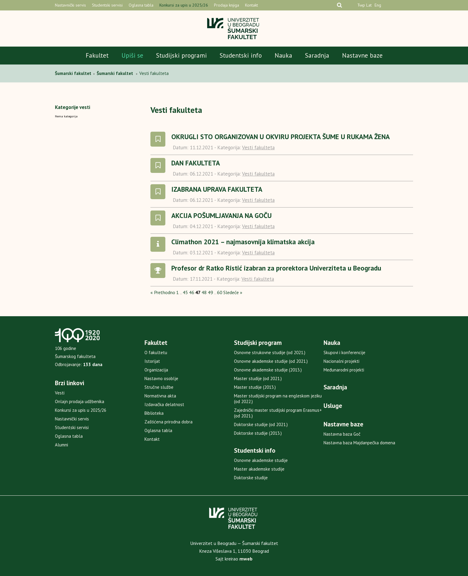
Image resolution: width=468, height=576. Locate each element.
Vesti (59, 393)
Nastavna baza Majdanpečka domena (359, 443)
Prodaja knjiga (226, 5)
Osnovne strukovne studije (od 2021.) (269, 352)
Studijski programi (181, 55)
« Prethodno (162, 292)
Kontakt (251, 5)
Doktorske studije (251, 477)
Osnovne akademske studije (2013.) (268, 370)
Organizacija (156, 370)
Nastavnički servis (70, 5)
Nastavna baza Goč (342, 434)
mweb (246, 559)
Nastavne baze (362, 55)
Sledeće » (232, 292)
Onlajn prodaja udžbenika (79, 401)
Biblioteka (154, 413)
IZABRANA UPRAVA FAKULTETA (216, 189)
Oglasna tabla (141, 5)
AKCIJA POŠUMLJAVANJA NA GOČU (221, 215)
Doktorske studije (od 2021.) (261, 424)
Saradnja (317, 55)
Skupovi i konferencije (344, 352)
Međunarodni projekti (344, 370)
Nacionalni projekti (341, 361)
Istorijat (152, 361)
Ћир (361, 5)
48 (204, 292)
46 (191, 292)
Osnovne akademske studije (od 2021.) (271, 361)
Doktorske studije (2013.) (258, 433)
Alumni (61, 445)
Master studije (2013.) (255, 387)
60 (219, 292)
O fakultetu (155, 352)
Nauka (283, 55)
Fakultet (97, 55)
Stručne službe (158, 387)
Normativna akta (160, 396)
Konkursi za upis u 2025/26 (183, 5)
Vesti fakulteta (258, 147)
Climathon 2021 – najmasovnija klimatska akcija (243, 241)
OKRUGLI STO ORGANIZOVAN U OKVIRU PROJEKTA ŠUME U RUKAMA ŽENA (280, 136)
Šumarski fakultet (74, 73)
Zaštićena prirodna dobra (168, 422)
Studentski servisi (107, 5)
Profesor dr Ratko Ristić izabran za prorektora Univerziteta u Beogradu (276, 268)
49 (210, 292)
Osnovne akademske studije (261, 460)
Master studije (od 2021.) (258, 378)
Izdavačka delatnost (164, 404)
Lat (369, 5)
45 (185, 292)
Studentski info (241, 55)
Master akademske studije (259, 469)
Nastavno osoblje (161, 378)
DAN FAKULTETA (195, 163)
